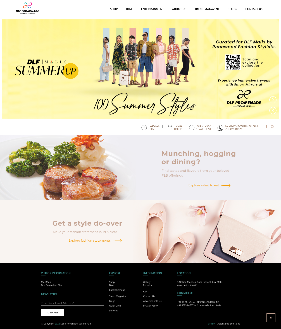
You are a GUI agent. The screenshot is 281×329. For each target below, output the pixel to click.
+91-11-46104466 (186, 303)
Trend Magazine (207, 9)
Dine (129, 9)
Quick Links (115, 306)
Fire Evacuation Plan (52, 283)
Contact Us (254, 9)
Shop (114, 9)
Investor (147, 283)
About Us (179, 9)
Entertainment (152, 9)
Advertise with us (152, 302)
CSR (145, 292)
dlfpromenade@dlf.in (208, 303)
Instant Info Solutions (228, 322)
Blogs (232, 9)
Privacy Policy (150, 306)
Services (113, 311)
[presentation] (273, 110)
